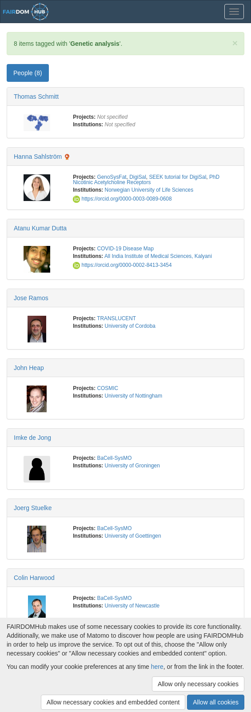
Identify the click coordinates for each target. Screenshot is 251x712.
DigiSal (137, 177)
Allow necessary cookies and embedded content (113, 702)
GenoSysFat (111, 177)
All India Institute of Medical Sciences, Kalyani (158, 256)
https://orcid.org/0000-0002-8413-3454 (122, 265)
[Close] (235, 43)
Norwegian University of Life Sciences (149, 190)
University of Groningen (132, 466)
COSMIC (107, 388)
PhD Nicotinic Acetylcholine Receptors (146, 179)
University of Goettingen (133, 536)
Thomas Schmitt (36, 96)
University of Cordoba (130, 326)
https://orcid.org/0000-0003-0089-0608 (122, 199)
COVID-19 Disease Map (125, 248)
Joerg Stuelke (33, 507)
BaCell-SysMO (114, 458)
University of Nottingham (134, 396)
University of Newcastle (132, 606)
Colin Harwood (34, 577)
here (157, 666)
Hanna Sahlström (38, 156)
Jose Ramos (31, 298)
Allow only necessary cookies (198, 684)
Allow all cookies (216, 702)
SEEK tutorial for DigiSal (177, 177)
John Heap (29, 367)
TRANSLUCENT (116, 318)
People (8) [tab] (27, 72)
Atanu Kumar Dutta (40, 228)
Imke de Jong (32, 437)
